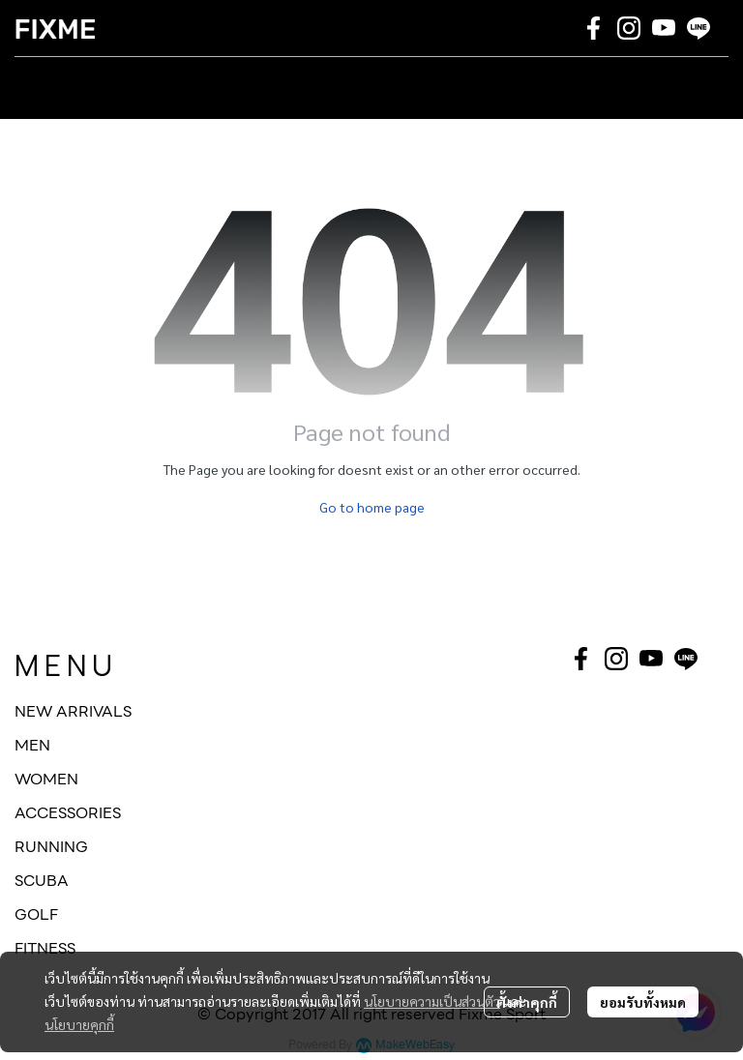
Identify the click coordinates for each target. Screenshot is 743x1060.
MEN (32, 745)
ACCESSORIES (68, 813)
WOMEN (46, 779)
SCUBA (42, 881)
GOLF (36, 914)
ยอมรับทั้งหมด (643, 1002)
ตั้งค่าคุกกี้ (526, 1002)
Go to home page (372, 506)
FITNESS (45, 948)
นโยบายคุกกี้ (79, 1024)
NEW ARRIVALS (73, 711)
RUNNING (51, 847)
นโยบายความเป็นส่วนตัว (432, 1001)
